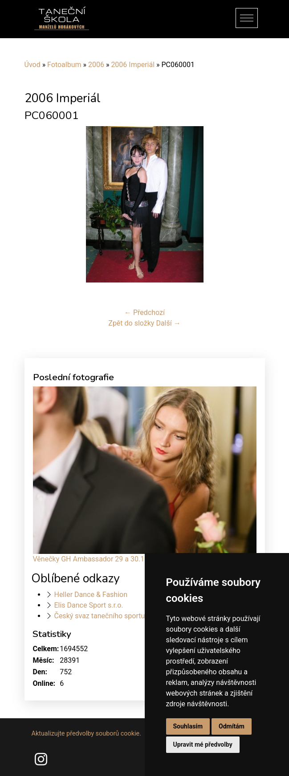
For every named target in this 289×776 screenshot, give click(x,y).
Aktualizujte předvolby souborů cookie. (87, 733)
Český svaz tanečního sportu (99, 616)
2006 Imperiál (133, 64)
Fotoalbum (64, 64)
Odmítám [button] (231, 726)
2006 (96, 64)
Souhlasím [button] (188, 726)
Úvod (32, 64)
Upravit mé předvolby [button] (202, 744)
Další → (168, 323)
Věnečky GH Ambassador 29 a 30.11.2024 (100, 559)
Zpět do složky (131, 323)
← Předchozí (144, 312)
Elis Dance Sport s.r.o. (88, 605)
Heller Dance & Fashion (90, 594)
